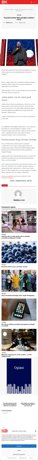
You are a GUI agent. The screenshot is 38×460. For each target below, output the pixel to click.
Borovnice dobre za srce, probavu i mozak (14, 266)
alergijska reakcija (21, 180)
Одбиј (19, 450)
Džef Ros (29, 180)
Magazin (12, 9)
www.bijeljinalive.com (11, 176)
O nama (30, 457)
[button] (35, 431)
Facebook (4, 178)
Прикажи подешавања (19, 454)
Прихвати (19, 446)
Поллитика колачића (11, 457)
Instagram (10, 178)
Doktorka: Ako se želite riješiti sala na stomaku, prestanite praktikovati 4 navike (16, 237)
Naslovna (7, 9)
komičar (12, 180)
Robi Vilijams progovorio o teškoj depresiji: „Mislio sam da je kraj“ (28, 404)
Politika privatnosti (23, 457)
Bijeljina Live (9, 22)
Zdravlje (16, 9)
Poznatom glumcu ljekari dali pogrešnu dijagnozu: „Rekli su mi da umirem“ (10, 404)
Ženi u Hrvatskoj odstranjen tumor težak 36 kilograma (18, 295)
